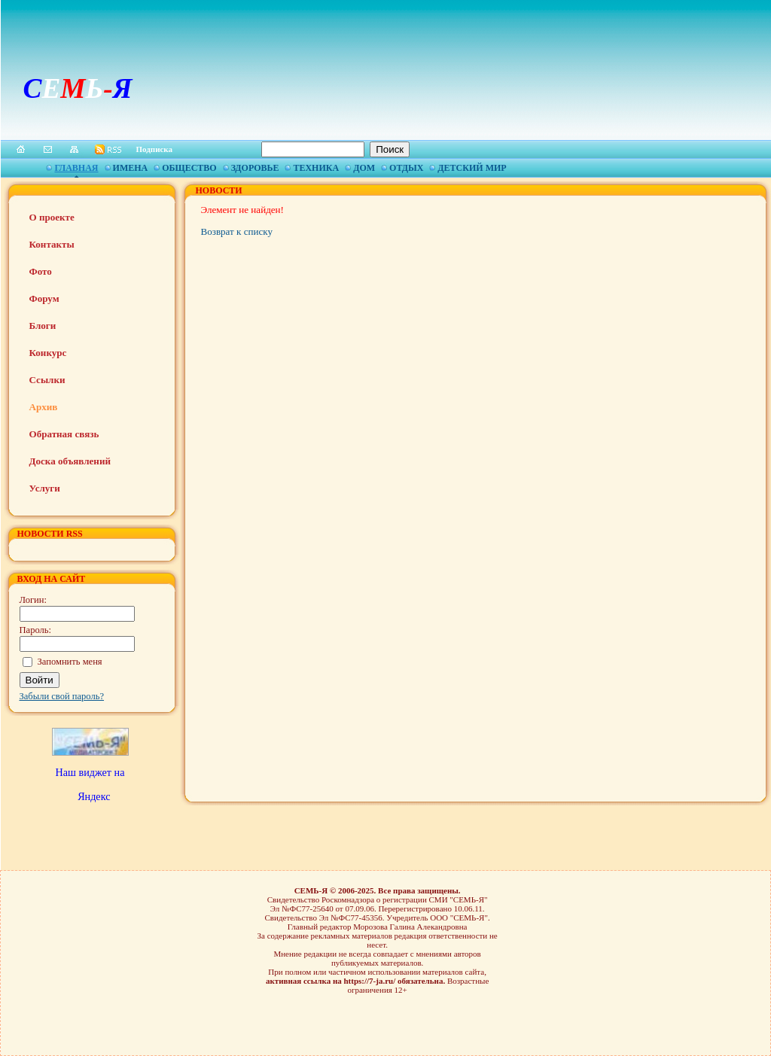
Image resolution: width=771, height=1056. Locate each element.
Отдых (406, 168)
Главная (76, 168)
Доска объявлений (70, 461)
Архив (43, 406)
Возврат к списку (237, 231)
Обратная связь (64, 434)
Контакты (52, 244)
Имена (130, 168)
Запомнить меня (70, 661)
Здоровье (255, 168)
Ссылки (47, 379)
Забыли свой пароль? (62, 696)
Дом (364, 168)
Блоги (42, 325)
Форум (44, 298)
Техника (316, 168)
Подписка (154, 149)
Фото (40, 271)
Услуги (44, 488)
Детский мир (471, 168)
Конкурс (48, 352)
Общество (189, 168)
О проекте (52, 217)
